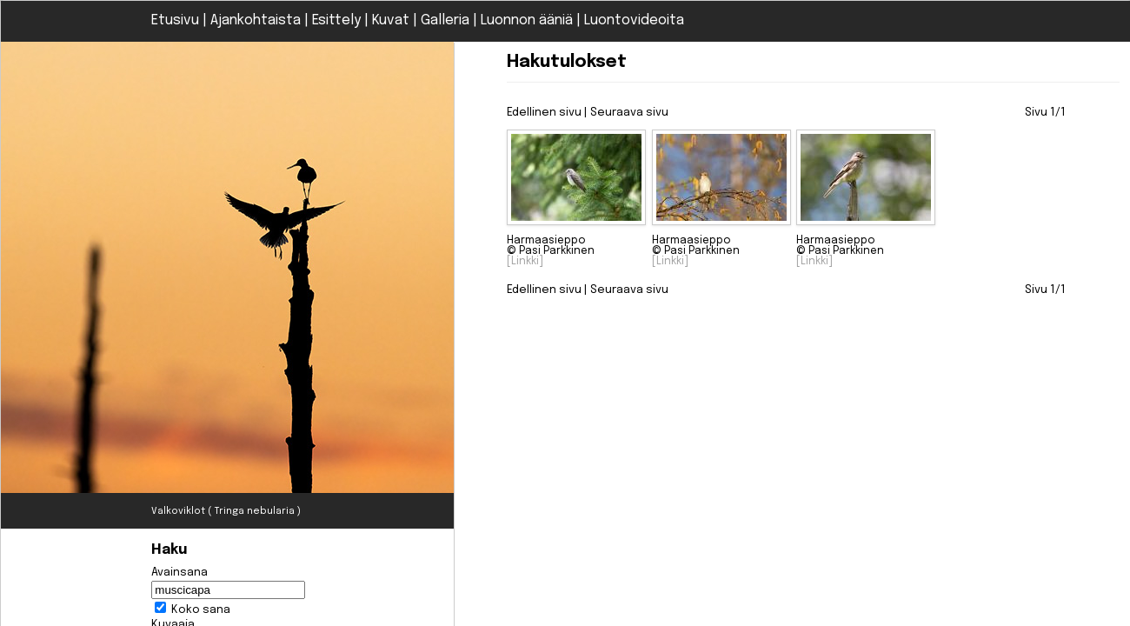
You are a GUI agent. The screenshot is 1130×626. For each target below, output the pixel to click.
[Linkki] (525, 261)
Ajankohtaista (255, 20)
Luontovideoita (634, 20)
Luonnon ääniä (527, 20)
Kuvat (390, 20)
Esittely (336, 20)
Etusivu (175, 20)
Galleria (445, 20)
